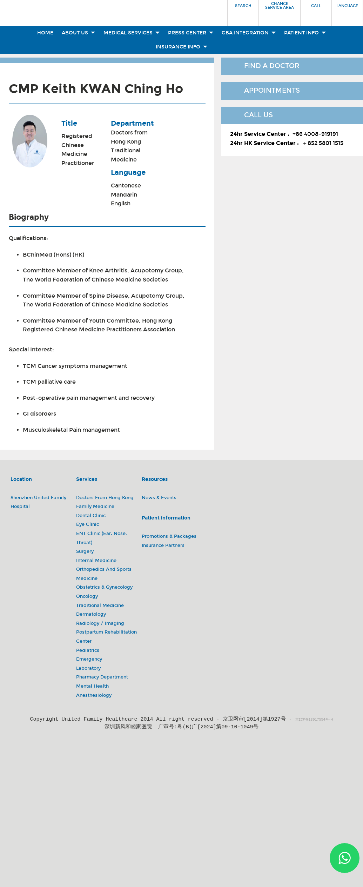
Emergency (89, 659)
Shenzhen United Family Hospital (38, 502)
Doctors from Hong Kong (129, 137)
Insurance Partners (163, 545)
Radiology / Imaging (100, 623)
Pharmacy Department (102, 677)
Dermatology (91, 614)
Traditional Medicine (125, 155)
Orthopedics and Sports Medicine (104, 574)
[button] (243, 11)
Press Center (190, 33)
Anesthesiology (94, 695)
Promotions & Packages (169, 536)
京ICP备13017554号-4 (314, 719)
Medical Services (131, 33)
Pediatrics (87, 650)
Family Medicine (95, 506)
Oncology (87, 596)
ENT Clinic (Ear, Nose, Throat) (101, 538)
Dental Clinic (91, 515)
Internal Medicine (96, 560)
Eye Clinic (87, 524)
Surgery (85, 551)
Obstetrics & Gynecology (104, 587)
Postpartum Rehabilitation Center (106, 636)
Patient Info (305, 33)
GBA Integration (249, 33)
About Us (78, 33)
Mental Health (92, 686)
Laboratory (88, 668)
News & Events (159, 498)
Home (45, 33)
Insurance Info (181, 47)
